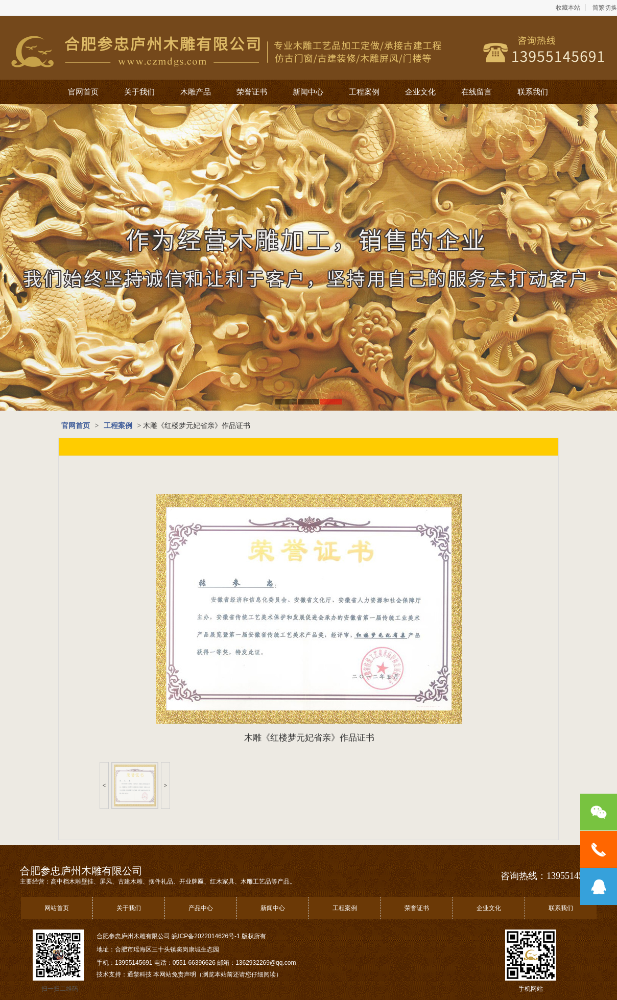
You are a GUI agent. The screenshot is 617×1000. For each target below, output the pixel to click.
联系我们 (532, 92)
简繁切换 (604, 7)
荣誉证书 (251, 92)
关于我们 (139, 92)
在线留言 (476, 92)
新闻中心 (308, 92)
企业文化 (420, 92)
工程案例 (364, 92)
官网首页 (83, 92)
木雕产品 (195, 92)
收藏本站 (568, 7)
